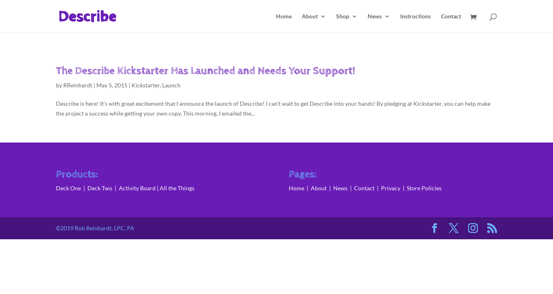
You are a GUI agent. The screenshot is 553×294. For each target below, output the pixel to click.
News (375, 16)
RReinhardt (77, 85)
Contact (451, 16)
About (310, 16)
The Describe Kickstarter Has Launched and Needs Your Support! (205, 71)
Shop (342, 16)
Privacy (390, 188)
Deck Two (99, 188)
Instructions (415, 16)
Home (284, 16)
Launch (171, 85)
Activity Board (137, 188)
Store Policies (424, 188)
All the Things (177, 188)
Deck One (68, 188)
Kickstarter (146, 85)
